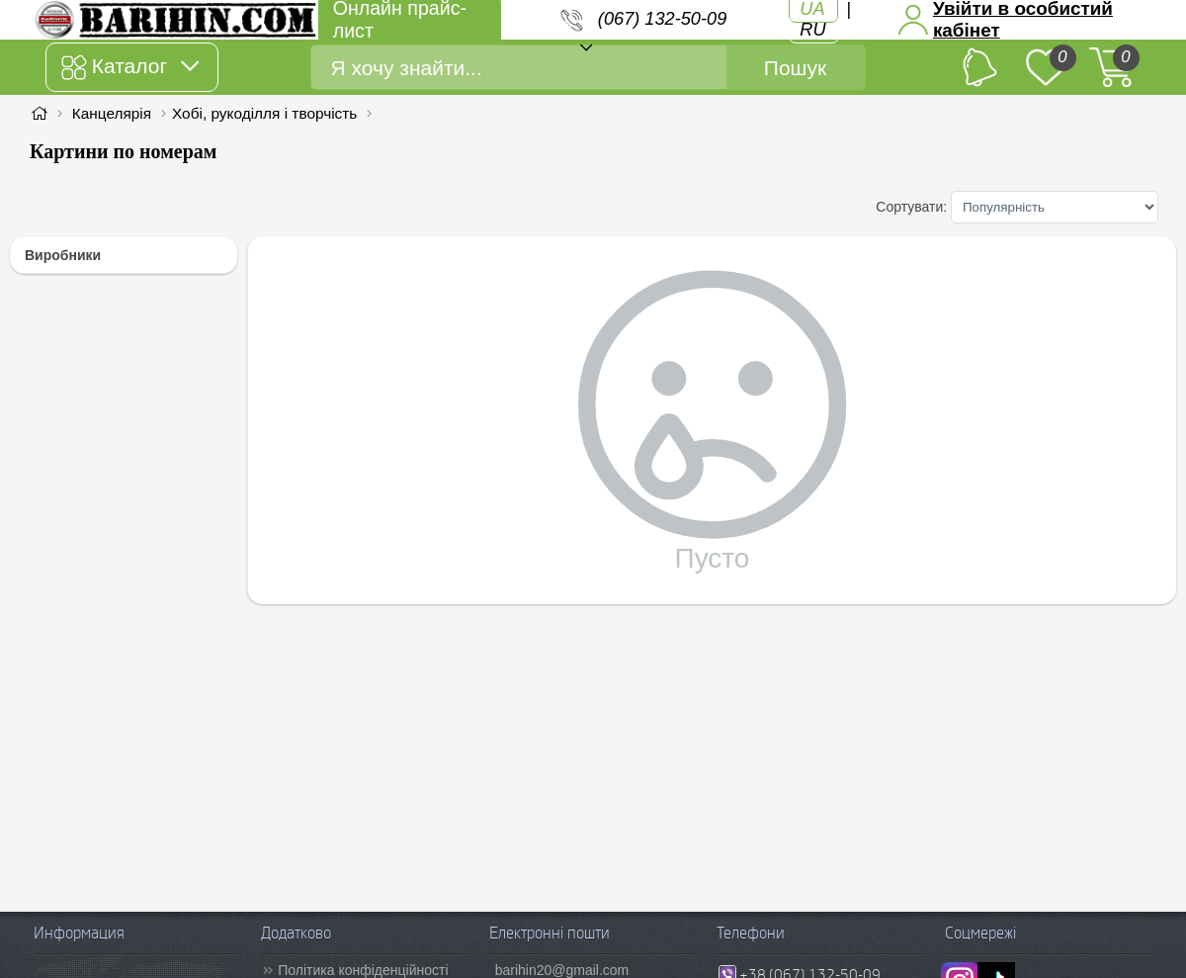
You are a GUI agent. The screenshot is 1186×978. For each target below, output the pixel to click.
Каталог (130, 67)
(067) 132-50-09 (662, 19)
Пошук (795, 67)
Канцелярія (111, 113)
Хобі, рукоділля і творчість (264, 113)
